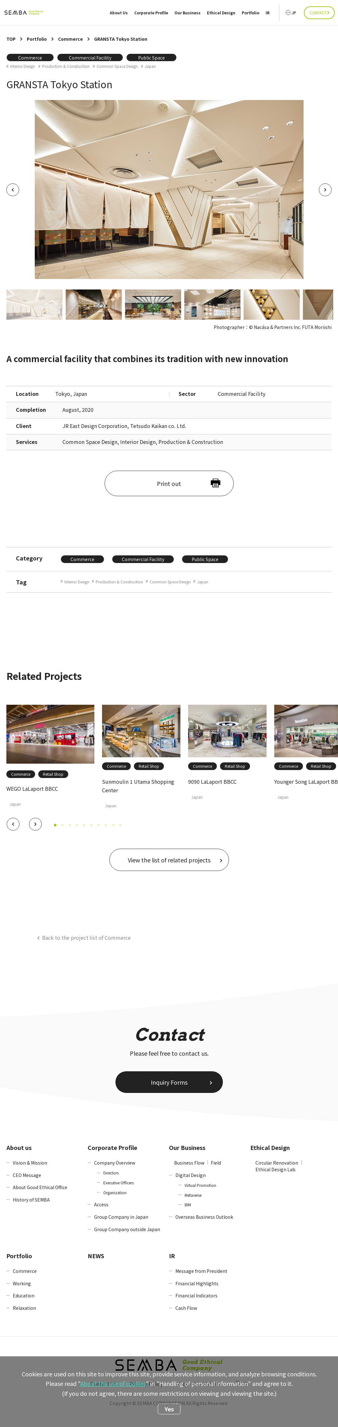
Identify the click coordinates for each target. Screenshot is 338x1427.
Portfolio (250, 13)
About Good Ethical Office (40, 1187)
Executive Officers (118, 1182)
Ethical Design (221, 13)
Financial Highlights (196, 1283)
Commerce (30, 57)
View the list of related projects (169, 860)
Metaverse (193, 1195)
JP (294, 13)
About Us (119, 13)
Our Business (187, 13)
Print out (169, 483)
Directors (111, 1172)
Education (23, 1295)
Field (216, 1162)
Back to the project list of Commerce (86, 937)
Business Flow (189, 1162)
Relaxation (24, 1308)
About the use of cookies (113, 1383)
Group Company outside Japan (127, 1229)
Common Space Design (117, 66)
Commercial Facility (90, 57)
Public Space (151, 57)
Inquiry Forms (169, 1082)
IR (267, 13)
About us (19, 1147)
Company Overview (114, 1162)
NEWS (96, 1256)
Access (101, 1204)
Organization (115, 1192)
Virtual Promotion (200, 1185)
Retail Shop (53, 774)
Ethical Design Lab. (275, 1169)
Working (22, 1283)
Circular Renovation (276, 1162)
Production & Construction (66, 66)
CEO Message (27, 1175)
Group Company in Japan (121, 1217)
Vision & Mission (30, 1162)
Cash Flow (186, 1308)
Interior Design (22, 66)
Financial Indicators (196, 1295)
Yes (169, 1409)
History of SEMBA (31, 1199)
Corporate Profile (151, 13)
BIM (188, 1204)
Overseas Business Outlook (204, 1217)
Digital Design (190, 1175)
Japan (150, 66)
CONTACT (318, 12)
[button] (13, 824)
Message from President (201, 1271)
